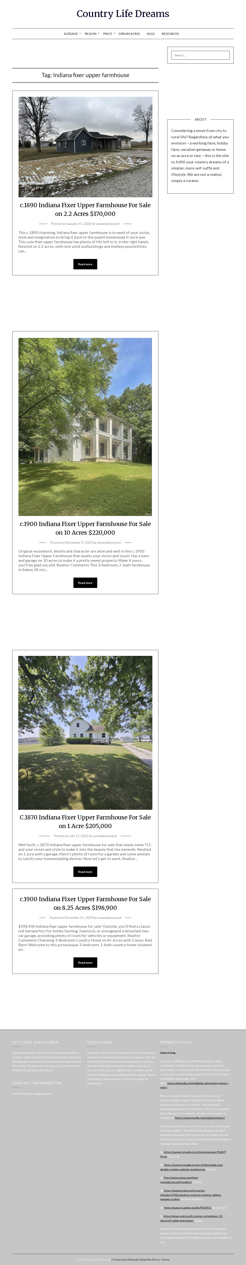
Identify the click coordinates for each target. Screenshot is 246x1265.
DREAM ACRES (129, 33)
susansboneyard (108, 224)
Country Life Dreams (123, 13)
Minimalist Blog (137, 1259)
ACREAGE (71, 33)
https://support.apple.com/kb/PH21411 (187, 1207)
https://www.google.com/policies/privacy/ (200, 1117)
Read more (85, 264)
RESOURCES (170, 33)
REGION (90, 33)
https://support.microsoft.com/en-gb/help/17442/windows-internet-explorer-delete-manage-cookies (191, 1195)
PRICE (107, 33)
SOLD (151, 33)
